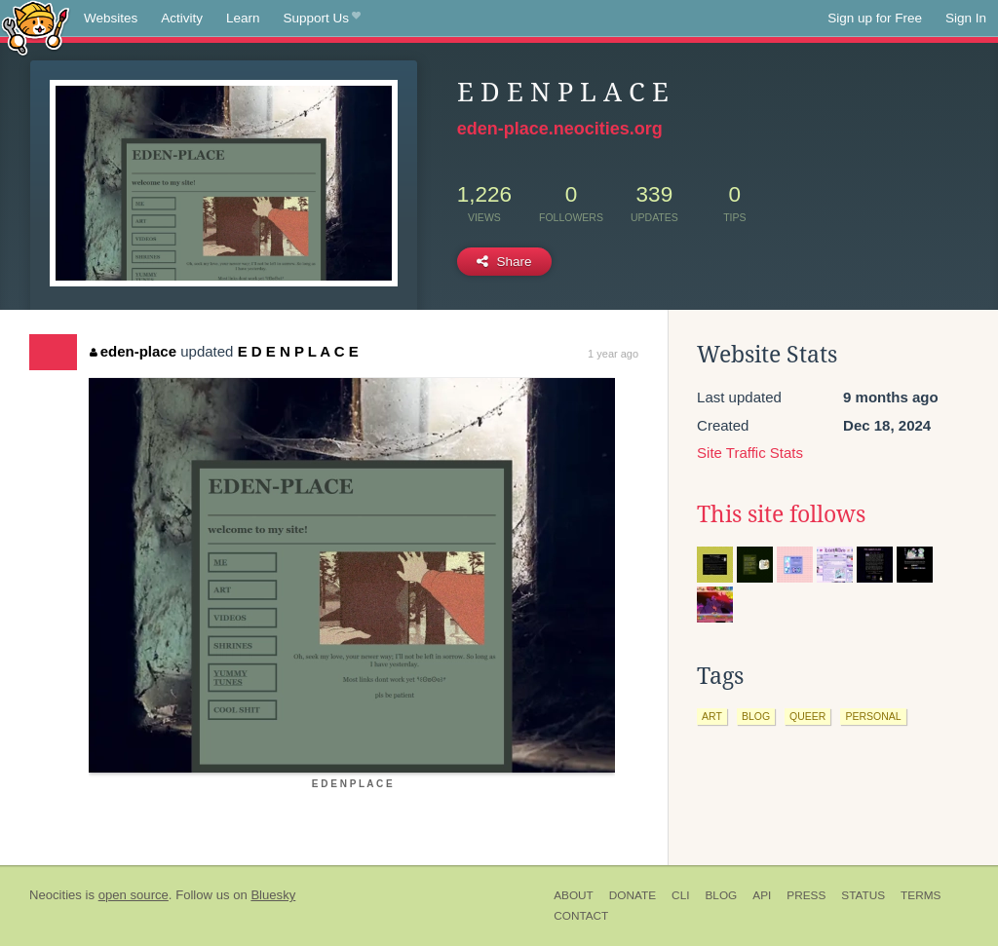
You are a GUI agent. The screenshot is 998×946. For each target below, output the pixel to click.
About (574, 895)
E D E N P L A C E (298, 351)
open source (133, 895)
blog (756, 716)
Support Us (322, 18)
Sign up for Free (874, 18)
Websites (110, 18)
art (712, 716)
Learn (243, 18)
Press (806, 895)
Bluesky (272, 895)
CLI (680, 895)
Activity (182, 18)
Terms (920, 895)
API (761, 895)
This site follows (781, 514)
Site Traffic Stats (750, 452)
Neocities (55, 895)
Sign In (965, 18)
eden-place (133, 351)
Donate (632, 895)
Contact (581, 916)
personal (873, 716)
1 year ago (613, 353)
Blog (721, 895)
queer (807, 716)
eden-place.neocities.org (560, 128)
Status (863, 895)
